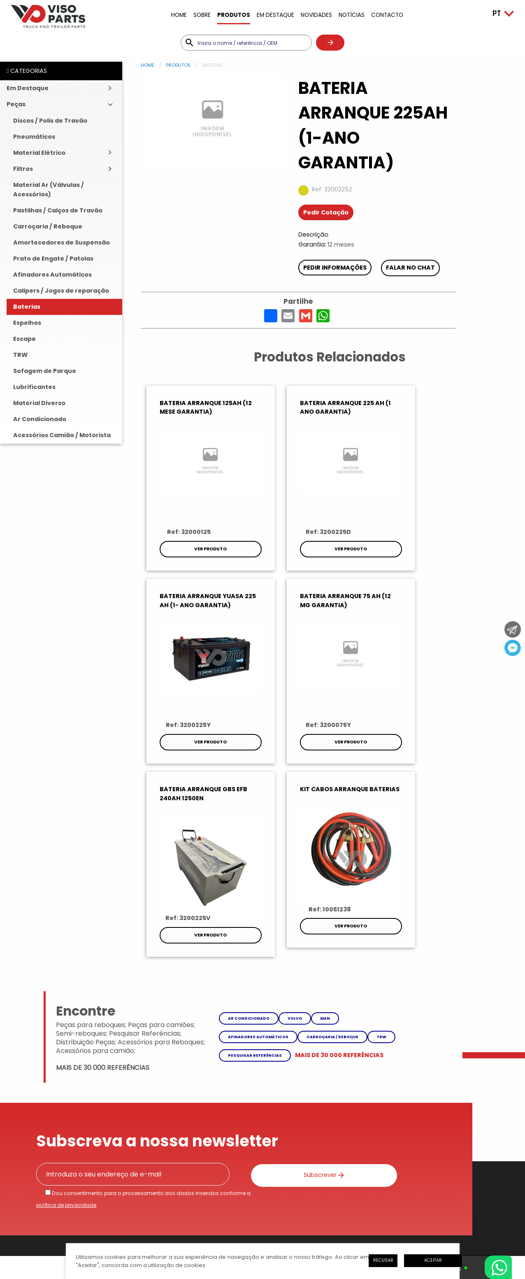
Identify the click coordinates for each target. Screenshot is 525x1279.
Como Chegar (400, 1156)
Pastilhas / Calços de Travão (57, 210)
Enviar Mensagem (297, 1156)
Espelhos (27, 323)
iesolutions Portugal (161, 1232)
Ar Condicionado (39, 419)
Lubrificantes (34, 387)
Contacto (387, 15)
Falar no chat (410, 267)
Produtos (233, 15)
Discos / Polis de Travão (50, 120)
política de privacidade (66, 1030)
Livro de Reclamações (229, 1201)
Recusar (383, 1260)
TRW (20, 355)
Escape (24, 339)
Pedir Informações (335, 267)
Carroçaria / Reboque (47, 226)
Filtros (23, 169)
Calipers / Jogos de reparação (61, 291)
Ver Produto (203, 549)
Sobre (202, 15)
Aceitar (433, 1260)
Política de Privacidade (84, 1201)
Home (179, 15)
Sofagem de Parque (44, 371)
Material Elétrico (39, 153)
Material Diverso (39, 403)
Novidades (316, 15)
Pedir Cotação (325, 212)
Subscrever (293, 999)
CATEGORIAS (27, 71)
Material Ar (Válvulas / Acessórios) (48, 189)
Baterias (26, 307)
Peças (16, 104)
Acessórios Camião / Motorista (62, 435)
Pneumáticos (34, 137)
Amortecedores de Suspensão (61, 242)
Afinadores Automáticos (52, 274)
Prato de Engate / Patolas (53, 258)
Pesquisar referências (255, 880)
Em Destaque (275, 15)
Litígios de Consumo (157, 1201)
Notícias (352, 15)
